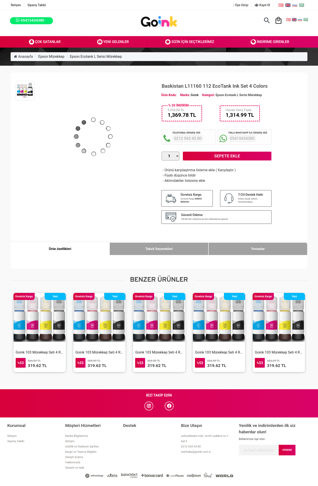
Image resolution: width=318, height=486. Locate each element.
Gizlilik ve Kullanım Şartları (82, 446)
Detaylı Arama (74, 457)
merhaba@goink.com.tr (196, 451)
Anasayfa (23, 56)
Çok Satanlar (45, 42)
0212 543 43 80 (191, 446)
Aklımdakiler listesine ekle (183, 181)
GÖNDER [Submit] (287, 450)
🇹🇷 (281, 5)
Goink (195, 95)
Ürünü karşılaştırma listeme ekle (188, 170)
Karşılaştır (226, 170)
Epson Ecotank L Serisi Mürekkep (96, 56)
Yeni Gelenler (113, 42)
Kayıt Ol (262, 5)
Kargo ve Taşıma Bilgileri (81, 451)
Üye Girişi (240, 5)
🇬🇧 (288, 5)
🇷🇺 (294, 5)
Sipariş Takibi (36, 5)
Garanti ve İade (74, 467)
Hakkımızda (72, 462)
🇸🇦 (301, 5)
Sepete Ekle (227, 155)
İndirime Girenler (270, 42)
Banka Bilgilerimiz (76, 436)
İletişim (16, 5)
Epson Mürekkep (51, 56)
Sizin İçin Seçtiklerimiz (189, 42)
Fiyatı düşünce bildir (179, 175)
